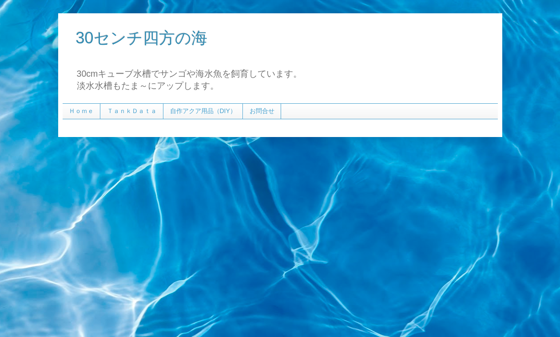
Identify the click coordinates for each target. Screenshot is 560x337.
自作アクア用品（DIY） (203, 110)
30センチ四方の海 (141, 38)
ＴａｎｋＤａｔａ (132, 110)
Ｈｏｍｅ (81, 110)
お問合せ (262, 110)
